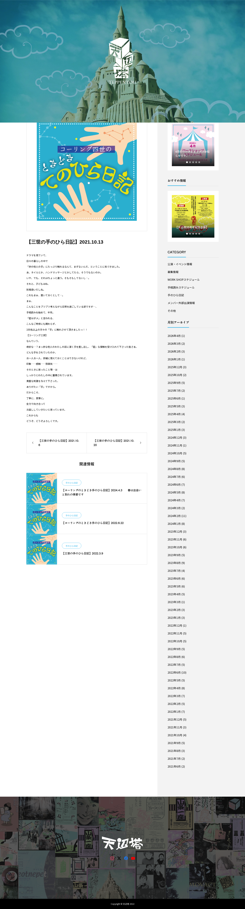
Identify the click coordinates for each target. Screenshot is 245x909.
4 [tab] (196, 162)
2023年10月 (175, 547)
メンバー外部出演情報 (181, 303)
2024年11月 (175, 445)
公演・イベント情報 (180, 264)
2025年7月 (174, 390)
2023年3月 (174, 602)
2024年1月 (174, 524)
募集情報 (173, 272)
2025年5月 (174, 406)
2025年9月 (174, 383)
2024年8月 (174, 469)
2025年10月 (175, 375)
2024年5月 (174, 492)
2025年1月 (174, 430)
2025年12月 (175, 367)
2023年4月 (174, 594)
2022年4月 (174, 688)
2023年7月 (174, 571)
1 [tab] (187, 162)
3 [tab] (193, 162)
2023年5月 (174, 586)
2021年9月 (174, 743)
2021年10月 (175, 735)
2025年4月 (174, 414)
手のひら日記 (72, 482)
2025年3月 (174, 422)
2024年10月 (175, 453)
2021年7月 (174, 758)
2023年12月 (175, 531)
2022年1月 (174, 711)
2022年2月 (174, 704)
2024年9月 (174, 461)
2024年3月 (174, 508)
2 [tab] (190, 162)
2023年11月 (175, 539)
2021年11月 (175, 727)
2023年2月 (174, 610)
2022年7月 (174, 665)
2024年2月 (174, 516)
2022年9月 (174, 649)
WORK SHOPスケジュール (184, 279)
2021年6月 (174, 766)
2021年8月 (174, 751)
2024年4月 (174, 500)
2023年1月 (174, 618)
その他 (172, 311)
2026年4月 (174, 336)
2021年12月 (175, 719)
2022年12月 (175, 625)
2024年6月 (174, 484)
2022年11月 (175, 633)
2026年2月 (174, 351)
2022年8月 (174, 657)
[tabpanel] (193, 145)
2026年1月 (174, 359)
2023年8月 (174, 563)
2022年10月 (175, 641)
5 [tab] (199, 162)
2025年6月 (174, 398)
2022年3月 (174, 696)
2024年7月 (174, 477)
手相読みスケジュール (181, 287)
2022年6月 (174, 672)
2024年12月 (175, 437)
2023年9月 (174, 555)
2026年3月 (174, 343)
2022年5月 (174, 680)
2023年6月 (174, 578)
